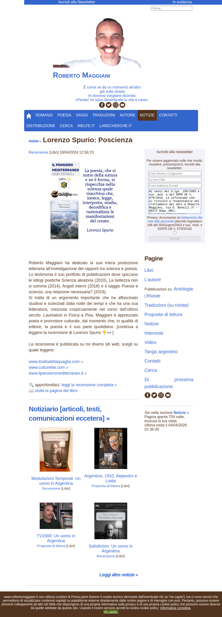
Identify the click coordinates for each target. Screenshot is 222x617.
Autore (127, 115)
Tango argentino (161, 351)
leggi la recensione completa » (89, 385)
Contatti (168, 115)
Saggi (82, 115)
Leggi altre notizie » (118, 574)
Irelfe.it (86, 126)
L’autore (153, 279)
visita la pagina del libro (56, 390)
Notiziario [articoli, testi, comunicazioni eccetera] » (69, 413)
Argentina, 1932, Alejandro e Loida (110, 478)
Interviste (154, 333)
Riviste (153, 295)
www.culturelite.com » (48, 367)
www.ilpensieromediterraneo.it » (58, 373)
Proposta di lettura (106, 486)
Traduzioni (104, 115)
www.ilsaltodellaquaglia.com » (56, 361)
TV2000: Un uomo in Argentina (56, 538)
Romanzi (44, 115)
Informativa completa (175, 608)
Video (150, 342)
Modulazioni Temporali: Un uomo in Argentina (56, 481)
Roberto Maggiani (81, 75)
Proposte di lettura (163, 314)
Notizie (147, 115)
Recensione (39, 152)
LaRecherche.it (115, 126)
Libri (149, 270)
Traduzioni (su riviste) (167, 305)
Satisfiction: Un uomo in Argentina (111, 548)
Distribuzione (41, 126)
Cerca (66, 126)
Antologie (183, 288)
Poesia (64, 115)
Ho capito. (111, 612)
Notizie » (35, 141)
